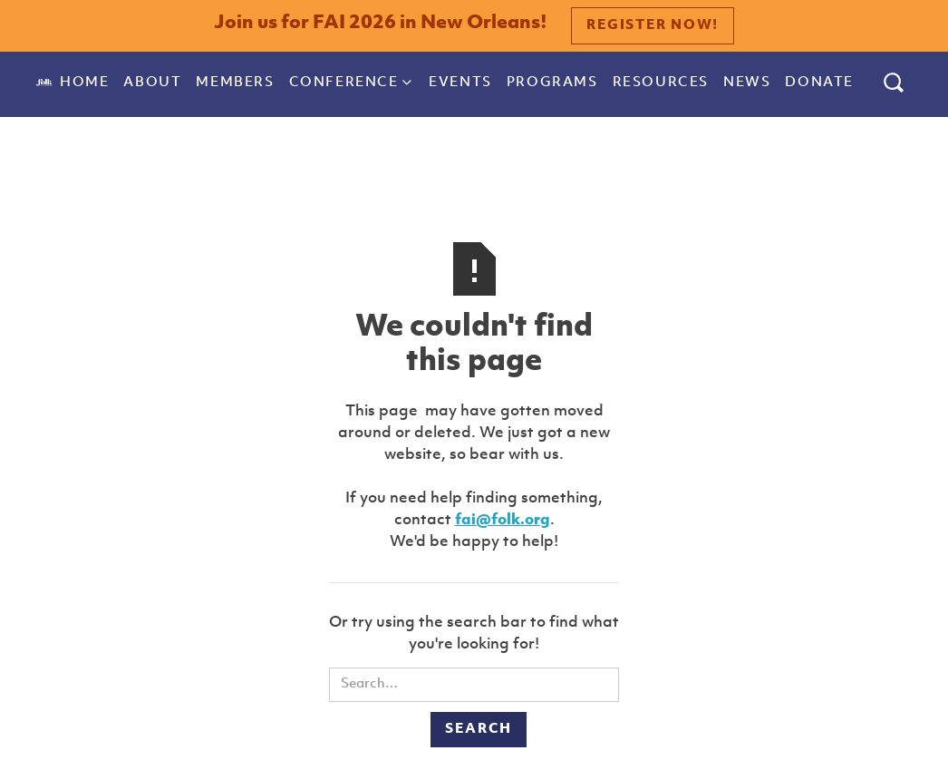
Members (235, 82)
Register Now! (652, 26)
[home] (44, 82)
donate (819, 82)
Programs (552, 82)
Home (84, 82)
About (152, 82)
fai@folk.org (502, 520)
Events (460, 82)
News (746, 82)
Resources (661, 82)
